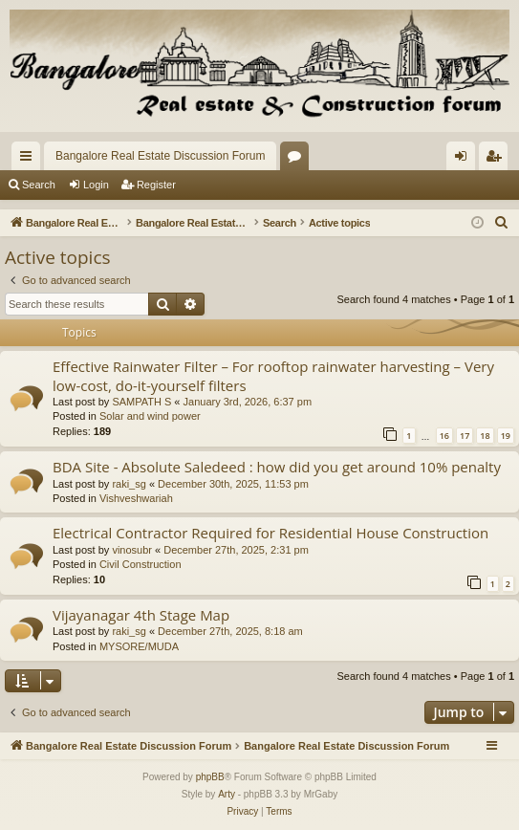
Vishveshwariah (136, 498)
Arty (226, 794)
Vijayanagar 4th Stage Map (141, 614)
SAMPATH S (141, 401)
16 (444, 435)
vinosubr (132, 550)
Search (38, 184)
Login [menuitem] (465, 159)
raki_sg (128, 484)
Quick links (29, 159)
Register (156, 184)
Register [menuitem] (497, 159)
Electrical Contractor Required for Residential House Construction (270, 532)
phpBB (210, 777)
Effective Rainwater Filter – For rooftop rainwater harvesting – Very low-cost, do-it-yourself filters (273, 375)
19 (505, 435)
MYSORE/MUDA (139, 646)
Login (96, 184)
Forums (298, 159)
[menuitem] (501, 222)
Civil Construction (140, 564)
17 (464, 435)
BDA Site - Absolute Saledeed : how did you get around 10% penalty (277, 466)
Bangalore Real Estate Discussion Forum (160, 156)
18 (484, 435)
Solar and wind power (150, 416)
